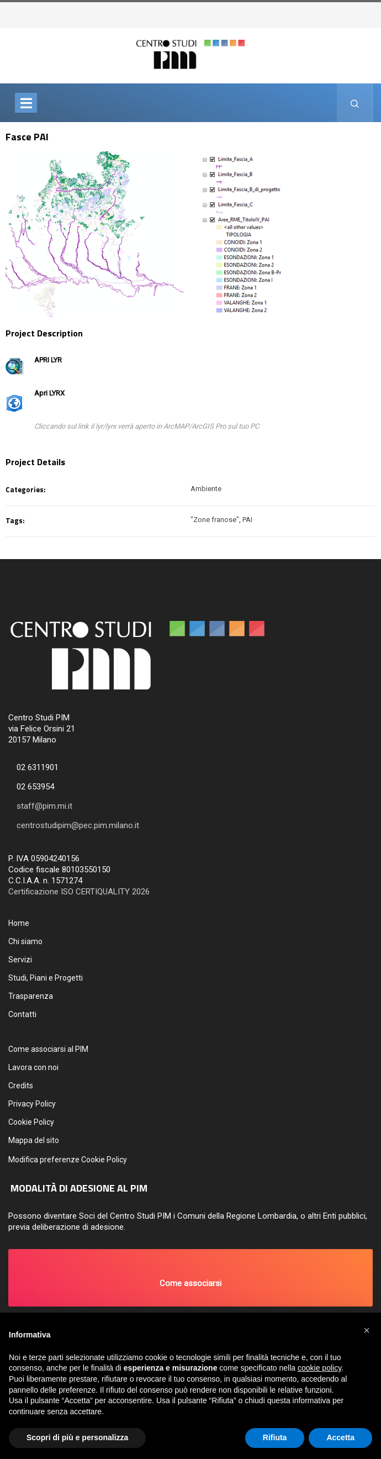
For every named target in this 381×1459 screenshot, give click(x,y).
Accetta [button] (340, 1437)
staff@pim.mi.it (44, 806)
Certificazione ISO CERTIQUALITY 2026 (79, 892)
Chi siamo (25, 941)
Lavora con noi (33, 1067)
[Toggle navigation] (26, 103)
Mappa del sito (33, 1140)
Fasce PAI (27, 136)
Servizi (20, 959)
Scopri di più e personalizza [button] (77, 1437)
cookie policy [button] (319, 1367)
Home (18, 923)
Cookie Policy (31, 1122)
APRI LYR (48, 360)
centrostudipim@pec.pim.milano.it (78, 825)
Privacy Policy (32, 1103)
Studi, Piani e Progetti (45, 977)
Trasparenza (30, 996)
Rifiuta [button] (275, 1437)
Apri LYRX (49, 393)
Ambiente (205, 488)
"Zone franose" (214, 519)
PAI (247, 519)
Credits (20, 1085)
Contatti (22, 1014)
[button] (190, 1278)
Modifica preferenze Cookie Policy (67, 1159)
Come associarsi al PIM (48, 1049)
